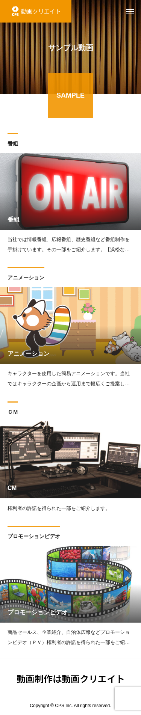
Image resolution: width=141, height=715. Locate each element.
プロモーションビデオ (34, 537)
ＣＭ (13, 413)
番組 (13, 145)
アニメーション (26, 279)
